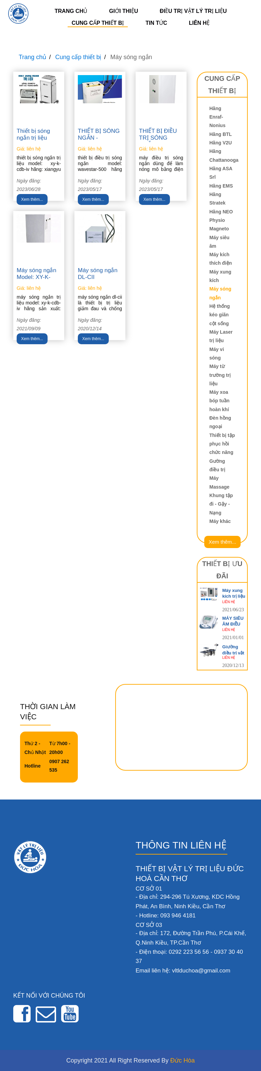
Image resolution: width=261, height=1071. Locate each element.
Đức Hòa (182, 1060)
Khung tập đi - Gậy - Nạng (221, 504)
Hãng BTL (220, 134)
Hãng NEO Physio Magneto (221, 220)
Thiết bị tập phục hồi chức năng (222, 444)
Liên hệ (199, 23)
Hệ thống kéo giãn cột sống (219, 314)
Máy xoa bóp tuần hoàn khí (219, 400)
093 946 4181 (178, 915)
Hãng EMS (221, 186)
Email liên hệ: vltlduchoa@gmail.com (183, 970)
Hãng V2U (220, 142)
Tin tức (156, 23)
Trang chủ (71, 11)
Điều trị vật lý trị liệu (193, 11)
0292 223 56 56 (189, 952)
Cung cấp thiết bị (98, 23)
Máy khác (220, 521)
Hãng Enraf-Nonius (217, 117)
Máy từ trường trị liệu (220, 375)
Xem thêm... (32, 199)
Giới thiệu (123, 11)
